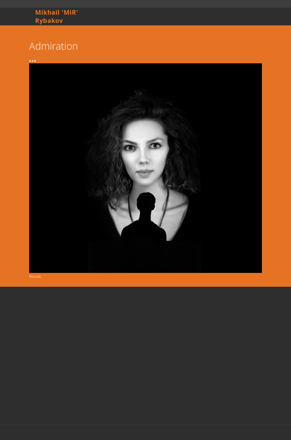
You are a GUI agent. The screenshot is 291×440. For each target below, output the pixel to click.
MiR (70, 12)
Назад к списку (38, 29)
